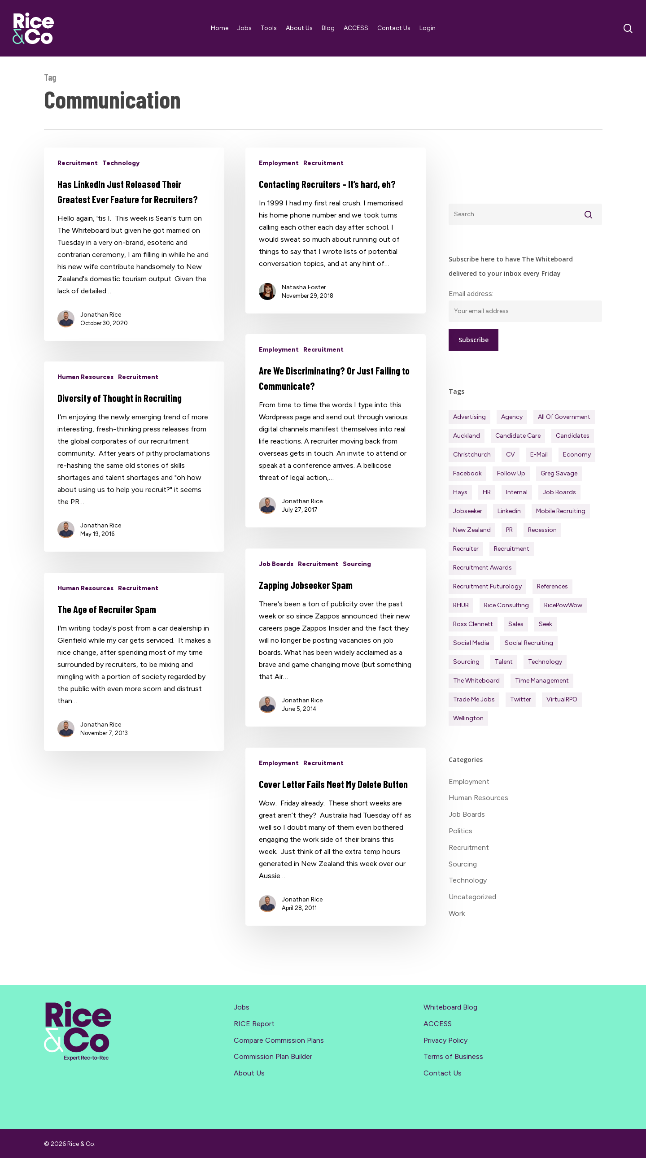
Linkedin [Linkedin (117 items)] (509, 511)
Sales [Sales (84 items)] (516, 624)
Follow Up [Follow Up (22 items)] (511, 473)
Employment (279, 163)
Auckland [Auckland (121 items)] (466, 436)
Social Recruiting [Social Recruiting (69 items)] (529, 643)
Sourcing (357, 585)
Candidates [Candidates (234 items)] (572, 436)
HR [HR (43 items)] (487, 492)
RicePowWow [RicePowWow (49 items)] (563, 605)
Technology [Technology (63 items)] (545, 662)
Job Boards (276, 585)
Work (457, 913)
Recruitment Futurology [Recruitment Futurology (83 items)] (487, 586)
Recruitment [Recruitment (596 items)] (511, 549)
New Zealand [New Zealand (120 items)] (472, 530)
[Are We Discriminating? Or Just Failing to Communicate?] (335, 452)
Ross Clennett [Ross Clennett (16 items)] (473, 624)
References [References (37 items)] (552, 586)
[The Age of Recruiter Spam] (134, 683)
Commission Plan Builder (273, 1056)
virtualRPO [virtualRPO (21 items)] (561, 699)
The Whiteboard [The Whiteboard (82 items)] (476, 680)
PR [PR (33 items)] (509, 530)
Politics (460, 831)
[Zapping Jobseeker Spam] (335, 659)
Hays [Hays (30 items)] (460, 492)
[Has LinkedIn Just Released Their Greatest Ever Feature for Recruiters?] (134, 244)
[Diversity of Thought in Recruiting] (134, 478)
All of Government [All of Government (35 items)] (564, 417)
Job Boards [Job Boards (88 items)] (559, 492)
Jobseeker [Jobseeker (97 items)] (467, 511)
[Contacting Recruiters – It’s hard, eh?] (335, 230)
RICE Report (254, 1023)
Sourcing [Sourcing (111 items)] (466, 662)
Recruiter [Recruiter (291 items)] (466, 549)
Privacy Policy (445, 1040)
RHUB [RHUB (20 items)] (461, 605)
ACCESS (437, 1023)
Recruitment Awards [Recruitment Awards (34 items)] (482, 567)
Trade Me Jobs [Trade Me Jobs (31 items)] (474, 699)
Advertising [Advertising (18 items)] (469, 417)
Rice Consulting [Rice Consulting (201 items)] (506, 605)
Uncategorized (472, 896)
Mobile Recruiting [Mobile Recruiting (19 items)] (560, 511)
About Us (249, 1073)
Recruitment (77, 163)
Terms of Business (453, 1056)
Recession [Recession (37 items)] (542, 530)
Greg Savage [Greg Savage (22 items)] (559, 473)
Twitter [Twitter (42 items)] (520, 699)
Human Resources (85, 398)
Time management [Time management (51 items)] (542, 680)
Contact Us (442, 1073)
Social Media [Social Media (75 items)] (471, 643)
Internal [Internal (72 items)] (517, 492)
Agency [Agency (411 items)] (512, 417)
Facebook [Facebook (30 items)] (467, 473)
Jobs (241, 1007)
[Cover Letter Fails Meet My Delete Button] (335, 858)
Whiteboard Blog (450, 1007)
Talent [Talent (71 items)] (504, 662)
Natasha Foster (304, 287)
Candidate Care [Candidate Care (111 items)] (518, 436)
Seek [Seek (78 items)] (545, 624)
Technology (121, 163)
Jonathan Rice (100, 314)
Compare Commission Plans (279, 1040)
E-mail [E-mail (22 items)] (539, 454)
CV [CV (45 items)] (510, 454)
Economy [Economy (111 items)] (577, 454)
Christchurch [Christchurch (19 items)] (472, 454)
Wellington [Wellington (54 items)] (468, 718)
